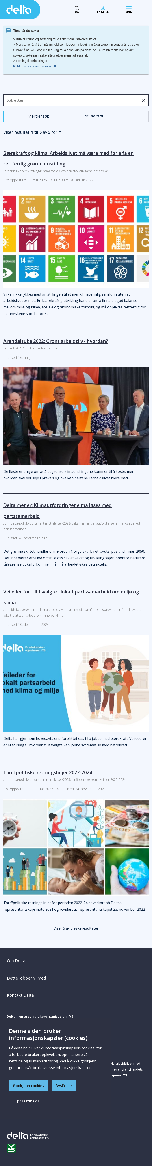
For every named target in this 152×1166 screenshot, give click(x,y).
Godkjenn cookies (28, 1085)
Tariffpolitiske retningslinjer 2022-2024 (47, 772)
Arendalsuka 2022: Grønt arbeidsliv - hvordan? (55, 341)
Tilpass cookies (26, 1100)
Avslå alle (64, 1085)
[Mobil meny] (129, 10)
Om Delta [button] (16, 960)
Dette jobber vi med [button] (26, 978)
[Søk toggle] (77, 10)
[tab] (76, 961)
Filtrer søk (39, 117)
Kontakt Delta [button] (20, 995)
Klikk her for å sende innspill (34, 66)
